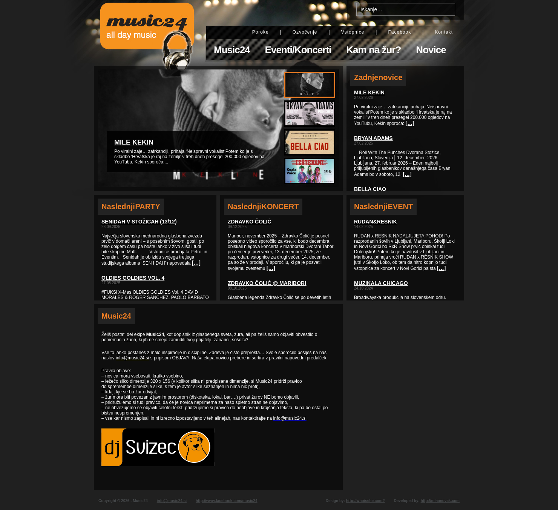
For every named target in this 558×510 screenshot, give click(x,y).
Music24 (232, 49)
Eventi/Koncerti (298, 49)
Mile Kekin (133, 142)
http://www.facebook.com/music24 (227, 501)
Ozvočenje (305, 32)
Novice (431, 49)
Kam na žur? (373, 49)
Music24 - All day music (147, 33)
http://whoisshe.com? (365, 501)
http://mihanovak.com (440, 501)
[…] (196, 263)
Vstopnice (353, 32)
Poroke (260, 32)
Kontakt (444, 32)
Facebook (399, 32)
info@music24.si (172, 501)
